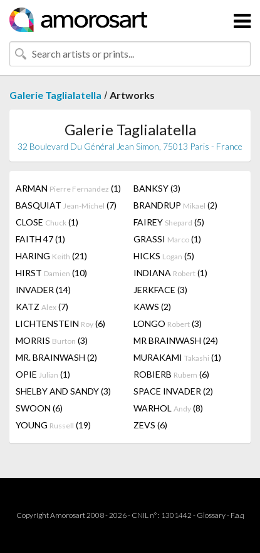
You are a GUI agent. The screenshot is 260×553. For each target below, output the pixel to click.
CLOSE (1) (47, 222)
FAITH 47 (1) (40, 239)
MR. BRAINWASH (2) (56, 357)
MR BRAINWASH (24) (175, 340)
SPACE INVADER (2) (173, 391)
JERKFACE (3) (160, 289)
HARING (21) (51, 256)
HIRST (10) (51, 272)
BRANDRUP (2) (175, 205)
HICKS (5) (163, 256)
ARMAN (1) (68, 188)
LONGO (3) (167, 323)
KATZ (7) (42, 306)
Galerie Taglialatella (55, 95)
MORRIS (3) (52, 340)
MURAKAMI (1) (177, 357)
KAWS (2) (152, 306)
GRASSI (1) (167, 239)
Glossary (211, 515)
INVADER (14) (43, 289)
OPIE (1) (43, 374)
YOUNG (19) (53, 425)
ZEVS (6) (150, 425)
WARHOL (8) (168, 408)
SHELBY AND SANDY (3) (63, 391)
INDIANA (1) (170, 272)
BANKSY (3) (156, 188)
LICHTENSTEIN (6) (60, 323)
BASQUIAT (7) (66, 205)
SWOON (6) (39, 408)
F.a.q (237, 515)
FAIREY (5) (168, 222)
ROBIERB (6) (171, 374)
